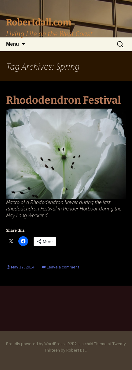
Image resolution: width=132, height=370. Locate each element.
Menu (12, 44)
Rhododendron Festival (63, 100)
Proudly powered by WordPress (35, 343)
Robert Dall (76, 350)
